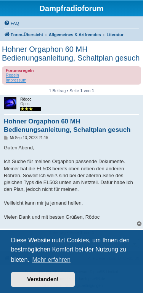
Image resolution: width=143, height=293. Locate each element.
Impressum (16, 80)
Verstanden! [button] (42, 279)
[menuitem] (11, 23)
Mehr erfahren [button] (51, 259)
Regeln (12, 75)
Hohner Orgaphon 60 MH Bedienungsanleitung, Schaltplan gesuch (71, 53)
